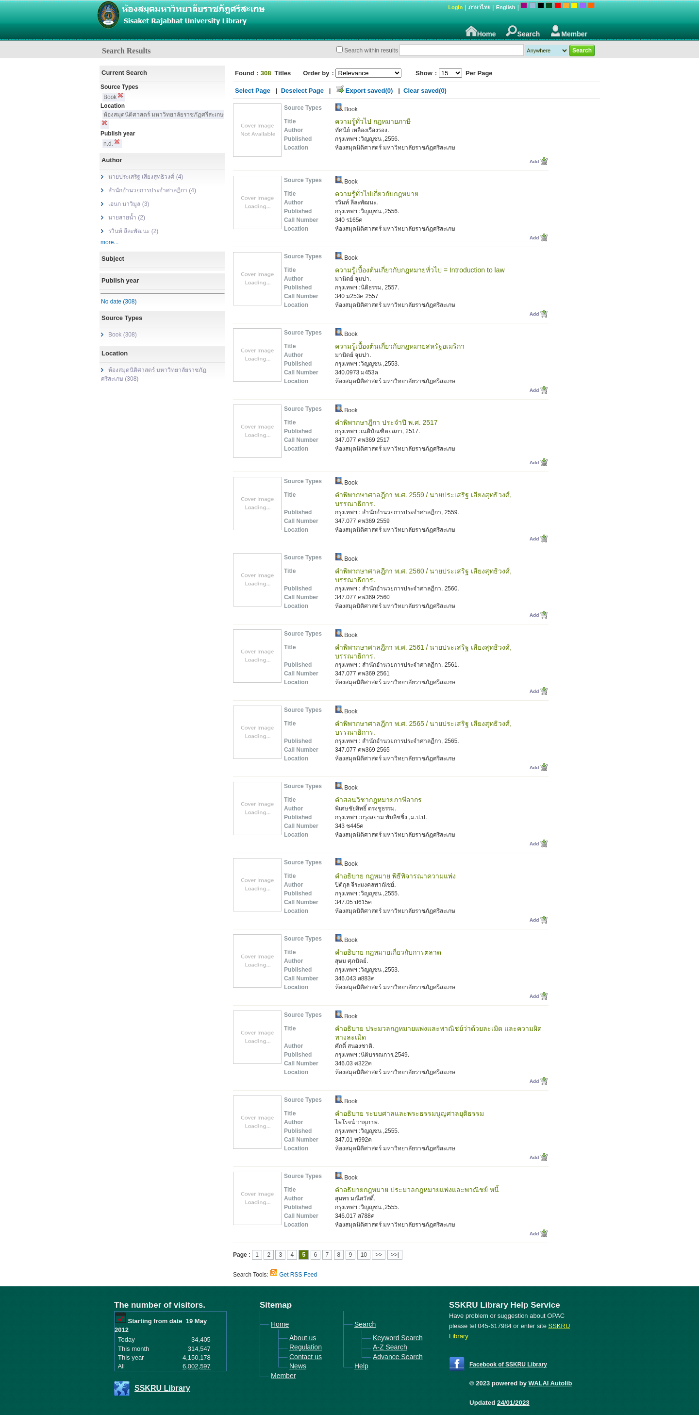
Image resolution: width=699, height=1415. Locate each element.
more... (109, 242)
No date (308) (118, 301)
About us (302, 1338)
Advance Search (398, 1357)
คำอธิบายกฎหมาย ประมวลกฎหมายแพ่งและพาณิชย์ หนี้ (417, 1190)
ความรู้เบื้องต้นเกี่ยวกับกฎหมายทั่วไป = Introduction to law (420, 270)
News (297, 1366)
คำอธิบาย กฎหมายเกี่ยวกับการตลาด (388, 952)
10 (364, 1254)
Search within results (371, 50)
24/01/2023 (513, 1402)
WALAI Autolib (550, 1383)
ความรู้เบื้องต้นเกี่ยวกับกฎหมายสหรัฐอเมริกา (400, 346)
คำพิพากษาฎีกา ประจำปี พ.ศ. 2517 (386, 422)
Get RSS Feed (298, 1274)
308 (266, 73)
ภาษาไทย (479, 7)
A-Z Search (390, 1347)
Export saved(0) (369, 90)
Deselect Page (302, 90)
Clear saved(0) (425, 90)
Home (481, 31)
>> (378, 1254)
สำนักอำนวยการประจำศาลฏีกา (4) (152, 190)
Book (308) (122, 334)
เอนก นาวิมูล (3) (128, 204)
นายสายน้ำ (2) (126, 217)
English (506, 7)
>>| (395, 1254)
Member (568, 31)
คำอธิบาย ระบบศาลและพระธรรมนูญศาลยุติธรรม (409, 1113)
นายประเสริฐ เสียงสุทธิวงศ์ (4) (145, 176)
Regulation (305, 1347)
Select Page (252, 90)
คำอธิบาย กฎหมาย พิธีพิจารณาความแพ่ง (395, 876)
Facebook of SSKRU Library (508, 1364)
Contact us (305, 1357)
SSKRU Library (162, 1388)
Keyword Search (398, 1338)
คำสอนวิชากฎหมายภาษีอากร (378, 800)
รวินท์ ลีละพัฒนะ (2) (133, 231)
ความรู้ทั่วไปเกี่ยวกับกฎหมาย (376, 194)
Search (523, 31)
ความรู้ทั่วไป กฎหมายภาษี (373, 121)
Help (361, 1366)
